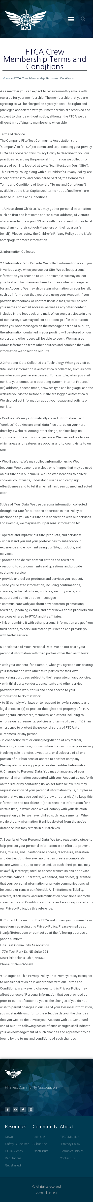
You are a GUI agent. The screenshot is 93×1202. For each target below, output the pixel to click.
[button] (71, 19)
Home (6, 78)
